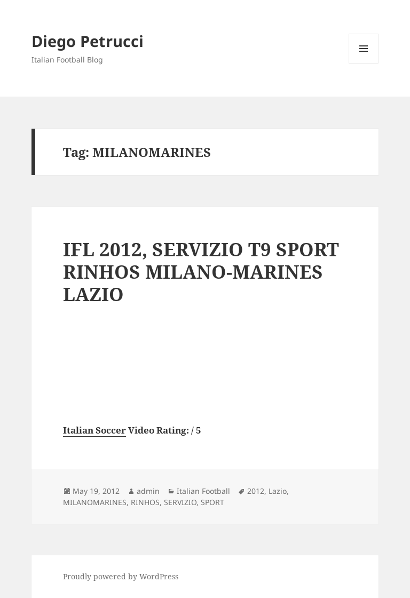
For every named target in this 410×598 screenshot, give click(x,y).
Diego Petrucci (87, 40)
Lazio (278, 491)
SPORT (212, 502)
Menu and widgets (364, 63)
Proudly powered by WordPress (120, 576)
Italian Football (203, 491)
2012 (255, 491)
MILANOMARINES (95, 502)
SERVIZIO (180, 502)
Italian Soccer (94, 430)
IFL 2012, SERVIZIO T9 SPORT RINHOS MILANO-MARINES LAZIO (201, 271)
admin (148, 491)
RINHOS (145, 502)
